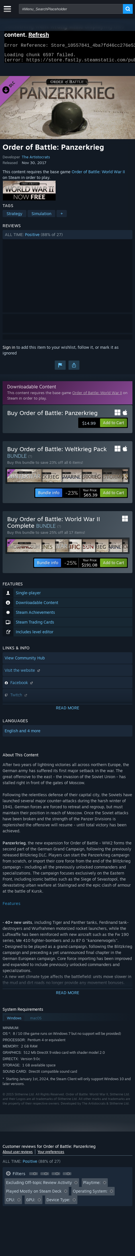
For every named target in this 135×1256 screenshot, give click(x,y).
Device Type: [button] (58, 1203)
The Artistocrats (36, 160)
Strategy (14, 217)
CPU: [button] (10, 1203)
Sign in (9, 350)
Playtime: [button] (92, 1185)
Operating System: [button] (90, 1194)
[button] (67, 238)
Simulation (41, 217)
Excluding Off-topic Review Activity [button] (39, 1185)
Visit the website (23, 673)
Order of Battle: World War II (98, 175)
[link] (81, 496)
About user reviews (18, 1155)
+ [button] (61, 217)
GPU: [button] (30, 1203)
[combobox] (71, 9)
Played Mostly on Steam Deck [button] (34, 1194)
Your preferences (51, 1155)
